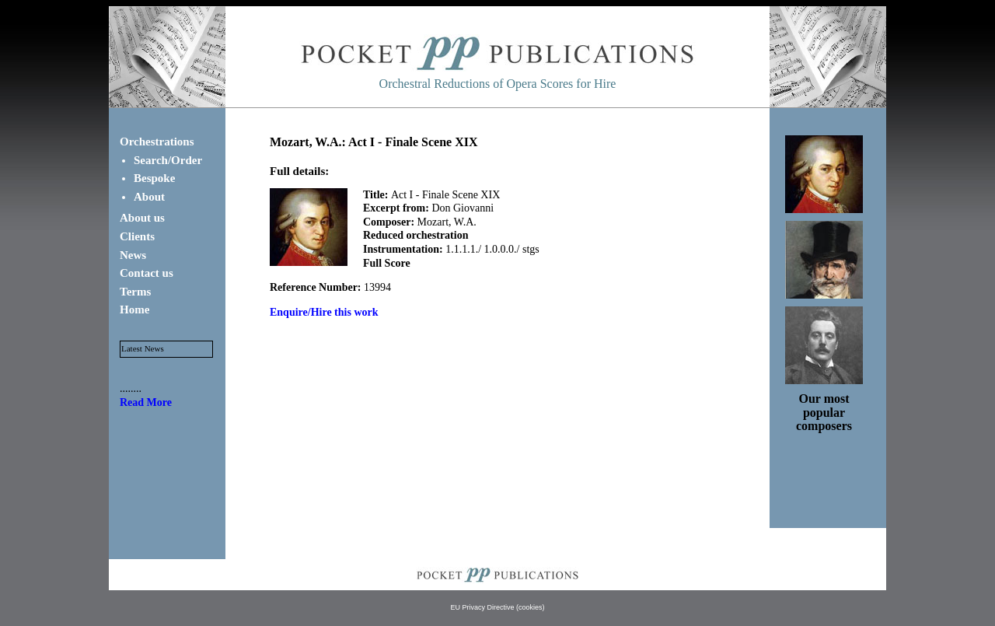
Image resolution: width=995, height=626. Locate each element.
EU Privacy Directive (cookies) (497, 607)
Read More (146, 402)
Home (134, 309)
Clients (137, 236)
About (149, 197)
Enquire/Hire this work (324, 312)
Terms (135, 291)
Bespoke (154, 178)
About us (142, 218)
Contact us (146, 273)
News (133, 255)
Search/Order (168, 160)
